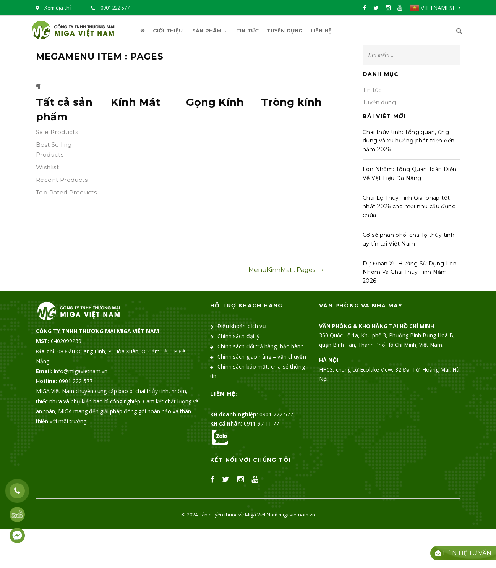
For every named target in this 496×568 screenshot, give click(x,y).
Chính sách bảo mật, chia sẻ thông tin (257, 371)
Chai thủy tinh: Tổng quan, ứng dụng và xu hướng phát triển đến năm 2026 (408, 141)
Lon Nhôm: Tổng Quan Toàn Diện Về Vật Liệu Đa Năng (410, 173)
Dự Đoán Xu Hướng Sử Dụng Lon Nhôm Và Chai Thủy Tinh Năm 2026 (410, 272)
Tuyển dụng (285, 31)
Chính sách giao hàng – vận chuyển (261, 356)
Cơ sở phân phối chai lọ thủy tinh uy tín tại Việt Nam (408, 239)
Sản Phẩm (209, 31)
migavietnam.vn (297, 514)
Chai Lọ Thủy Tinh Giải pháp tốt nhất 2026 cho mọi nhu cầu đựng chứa (409, 206)
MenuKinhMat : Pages (286, 269)
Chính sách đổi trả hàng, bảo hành (260, 346)
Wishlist (47, 167)
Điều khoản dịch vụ (241, 326)
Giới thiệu (168, 31)
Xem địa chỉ (53, 8)
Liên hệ (321, 31)
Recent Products (62, 179)
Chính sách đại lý (238, 336)
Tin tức (247, 31)
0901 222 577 (110, 8)
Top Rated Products (66, 192)
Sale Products (57, 132)
